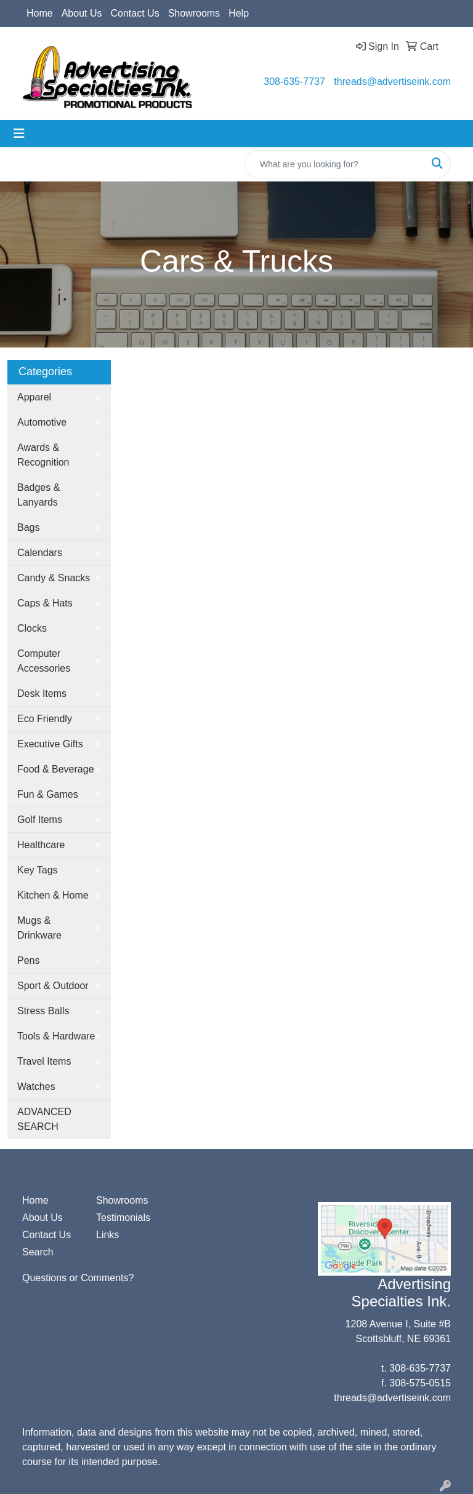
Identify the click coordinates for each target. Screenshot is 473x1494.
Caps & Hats (45, 603)
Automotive (42, 422)
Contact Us (135, 13)
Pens (28, 960)
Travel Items (44, 1061)
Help (238, 13)
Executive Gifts (50, 744)
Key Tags (37, 870)
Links (107, 1235)
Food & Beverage (55, 769)
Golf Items (39, 819)
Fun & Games (47, 794)
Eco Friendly (44, 718)
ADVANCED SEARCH (44, 1119)
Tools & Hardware (56, 1036)
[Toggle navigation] (19, 133)
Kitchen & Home (53, 895)
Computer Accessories (43, 660)
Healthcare (41, 845)
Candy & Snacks (53, 578)
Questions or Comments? (78, 1278)
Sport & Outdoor (53, 985)
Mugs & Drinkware (39, 927)
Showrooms (194, 13)
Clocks (32, 628)
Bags (28, 527)
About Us (82, 13)
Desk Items (42, 693)
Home (39, 13)
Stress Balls (43, 1011)
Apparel (34, 397)
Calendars (39, 552)
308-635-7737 (294, 81)
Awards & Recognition (43, 454)
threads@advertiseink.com (392, 81)
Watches (36, 1086)
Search (38, 1252)
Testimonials (123, 1217)
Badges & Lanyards (38, 494)
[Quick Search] (334, 164)
